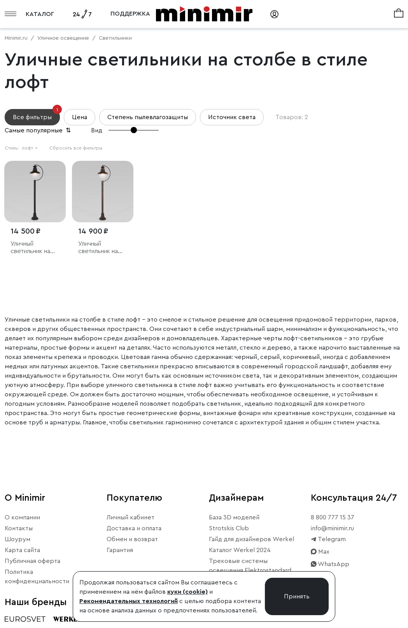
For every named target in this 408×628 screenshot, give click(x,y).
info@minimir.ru (332, 528)
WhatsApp (330, 564)
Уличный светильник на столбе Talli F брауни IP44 (98, 248)
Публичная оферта (32, 561)
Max (320, 552)
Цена (79, 117)
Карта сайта (22, 550)
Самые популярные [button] (38, 130)
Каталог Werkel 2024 (240, 550)
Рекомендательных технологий (128, 601)
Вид (96, 130)
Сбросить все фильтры (75, 148)
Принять (297, 596)
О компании (22, 517)
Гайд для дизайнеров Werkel (251, 539)
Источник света (232, 117)
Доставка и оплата (134, 528)
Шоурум (17, 539)
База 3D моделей (234, 517)
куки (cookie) (187, 592)
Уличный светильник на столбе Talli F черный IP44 (30, 248)
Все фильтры (36, 114)
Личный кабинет (130, 517)
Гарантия (120, 550)
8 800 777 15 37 (332, 517)
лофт (30, 148)
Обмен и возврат (132, 539)
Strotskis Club (229, 528)
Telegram (328, 539)
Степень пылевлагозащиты (147, 117)
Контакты (19, 528)
